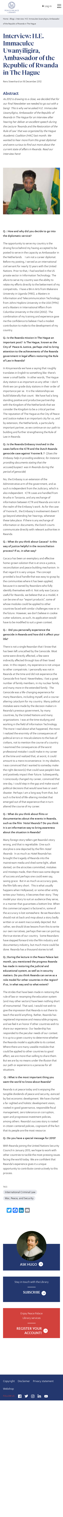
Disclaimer (24, 1381)
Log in (48, 6)
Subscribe (31, 1292)
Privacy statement (43, 1381)
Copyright (9, 1381)
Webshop (8, 1388)
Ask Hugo (28, 1264)
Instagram (33, 1396)
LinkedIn (39, 1396)
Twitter (26, 1396)
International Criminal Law (20, 1192)
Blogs (12, 19)
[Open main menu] (59, 5)
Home (5, 19)
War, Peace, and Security (19, 1198)
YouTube (46, 1396)
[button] (31, 191)
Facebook (20, 1396)
